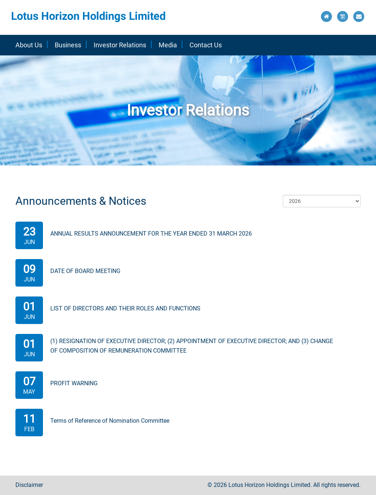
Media (168, 45)
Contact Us (205, 45)
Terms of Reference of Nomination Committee (109, 420)
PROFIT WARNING (74, 383)
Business (68, 45)
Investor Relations (120, 45)
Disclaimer (29, 484)
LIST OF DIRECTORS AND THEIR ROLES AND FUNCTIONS (125, 308)
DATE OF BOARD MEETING (85, 270)
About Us (28, 45)
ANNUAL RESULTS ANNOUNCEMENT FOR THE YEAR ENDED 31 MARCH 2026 (151, 233)
